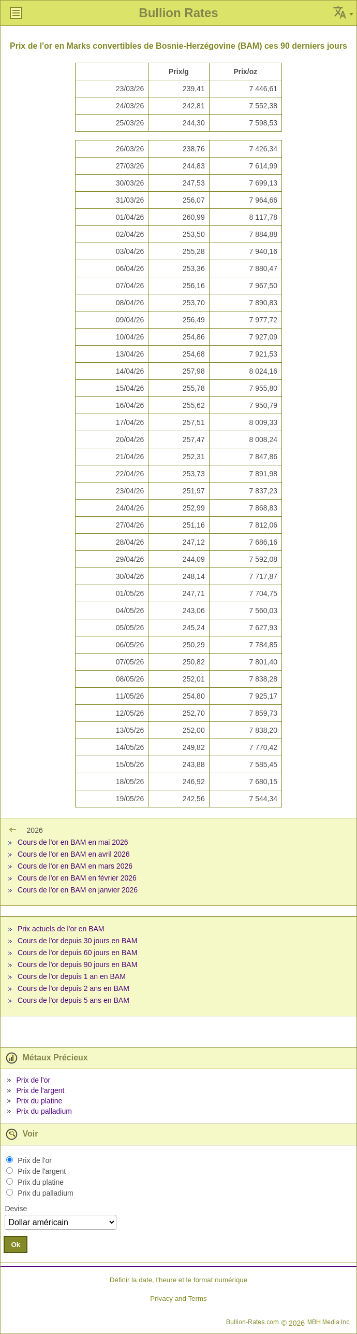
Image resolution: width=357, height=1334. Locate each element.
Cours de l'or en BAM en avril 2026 (74, 854)
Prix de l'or (33, 1080)
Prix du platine (39, 1101)
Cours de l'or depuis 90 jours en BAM (77, 964)
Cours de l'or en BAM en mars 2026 (75, 866)
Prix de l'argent (40, 1090)
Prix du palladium (43, 1111)
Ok (15, 1244)
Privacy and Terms (178, 1298)
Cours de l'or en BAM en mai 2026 (73, 842)
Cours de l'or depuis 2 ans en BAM (73, 988)
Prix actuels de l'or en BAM (61, 929)
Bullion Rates (178, 13)
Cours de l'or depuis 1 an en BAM (72, 976)
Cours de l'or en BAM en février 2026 (77, 878)
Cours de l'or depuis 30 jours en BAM (77, 940)
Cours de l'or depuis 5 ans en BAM (73, 1000)
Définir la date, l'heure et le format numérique (178, 1280)
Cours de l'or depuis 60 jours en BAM (77, 952)
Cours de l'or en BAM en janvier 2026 (78, 890)
